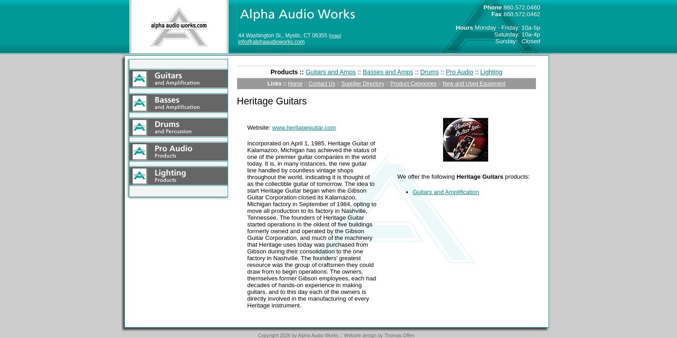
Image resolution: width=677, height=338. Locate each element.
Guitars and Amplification (446, 192)
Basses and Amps (388, 72)
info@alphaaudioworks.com (271, 42)
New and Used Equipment (474, 84)
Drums (429, 72)
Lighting (491, 72)
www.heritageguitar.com (304, 127)
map (335, 35)
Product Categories (413, 84)
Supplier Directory (362, 84)
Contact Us (322, 84)
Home (295, 84)
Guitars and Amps (331, 72)
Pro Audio (459, 72)
